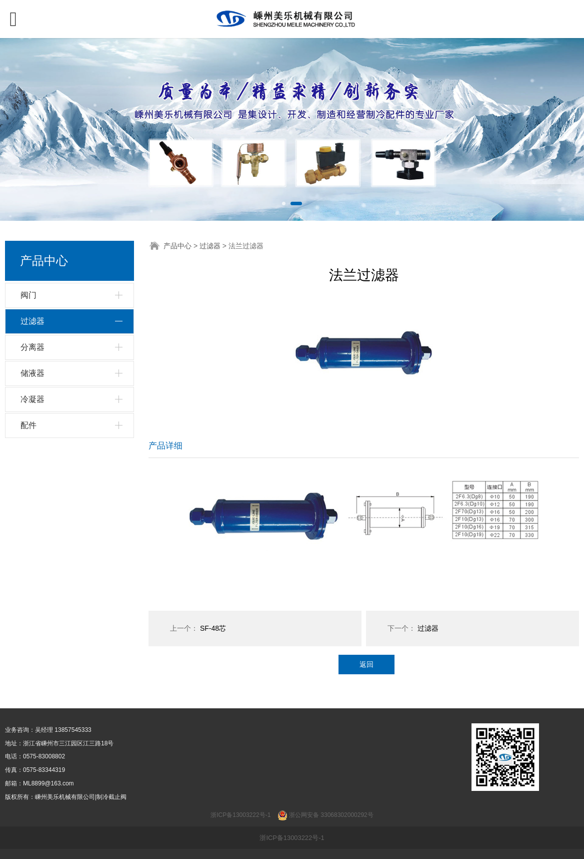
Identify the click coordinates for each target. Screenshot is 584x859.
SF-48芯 (213, 628)
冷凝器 (32, 399)
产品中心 (178, 246)
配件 (28, 425)
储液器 (32, 373)
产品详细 (165, 446)
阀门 (28, 295)
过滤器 (32, 321)
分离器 (32, 347)
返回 (367, 664)
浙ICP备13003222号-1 (292, 837)
